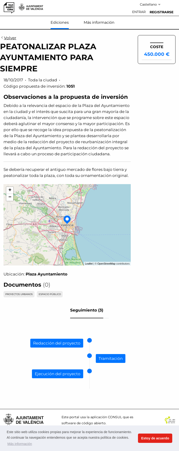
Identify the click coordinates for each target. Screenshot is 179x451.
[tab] (86, 311)
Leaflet (89, 263)
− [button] (9, 197)
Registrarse (161, 12)
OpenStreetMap (106, 263)
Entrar (139, 12)
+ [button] (9, 190)
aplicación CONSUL (106, 417)
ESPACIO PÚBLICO (50, 294)
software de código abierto (84, 423)
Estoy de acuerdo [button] (155, 438)
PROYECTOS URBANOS (19, 294)
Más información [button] (19, 444)
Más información (99, 22)
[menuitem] (139, 12)
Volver (8, 38)
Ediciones (60, 22)
